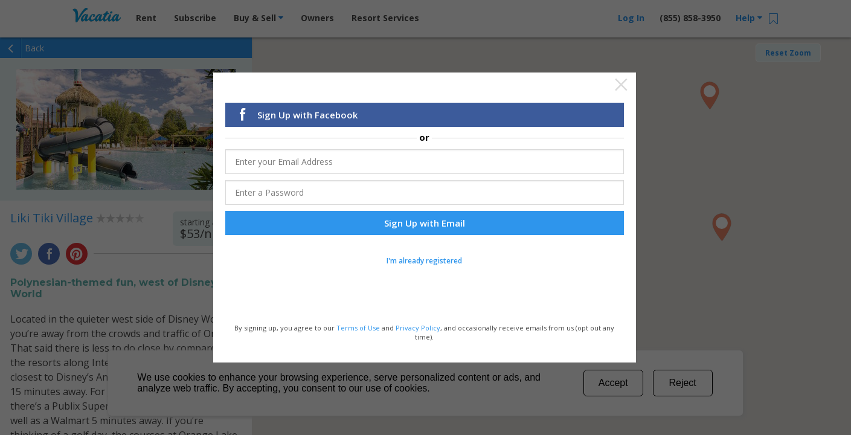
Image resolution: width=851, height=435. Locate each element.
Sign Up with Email (424, 223)
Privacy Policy (418, 327)
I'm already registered (424, 261)
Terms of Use (358, 327)
